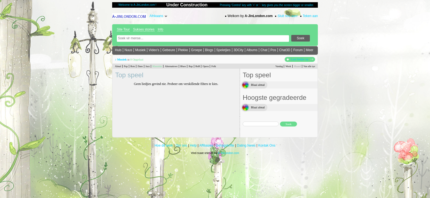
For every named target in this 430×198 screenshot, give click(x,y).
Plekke (183, 50)
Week (288, 66)
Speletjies (223, 50)
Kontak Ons (267, 145)
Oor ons (181, 145)
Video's (154, 50)
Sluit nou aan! (288, 16)
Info (160, 29)
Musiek (140, 50)
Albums (252, 50)
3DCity (239, 50)
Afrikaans (156, 16)
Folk (213, 66)
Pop (126, 66)
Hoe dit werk (164, 145)
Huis (118, 50)
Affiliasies (206, 145)
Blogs (209, 50)
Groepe (196, 50)
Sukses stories (143, 29)
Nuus (128, 50)
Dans (140, 66)
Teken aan (310, 16)
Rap (191, 66)
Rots (133, 66)
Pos (273, 50)
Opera (206, 66)
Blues (183, 66)
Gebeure (168, 50)
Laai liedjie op (300, 59)
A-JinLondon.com (228, 153)
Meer (309, 50)
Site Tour (123, 29)
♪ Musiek (121, 59)
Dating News (246, 145)
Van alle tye (309, 66)
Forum (298, 50)
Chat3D (284, 50)
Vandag (279, 66)
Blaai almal (258, 84)
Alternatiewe (171, 66)
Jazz (148, 66)
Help (193, 145)
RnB (198, 66)
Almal (118, 66)
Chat (264, 50)
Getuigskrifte (225, 145)
